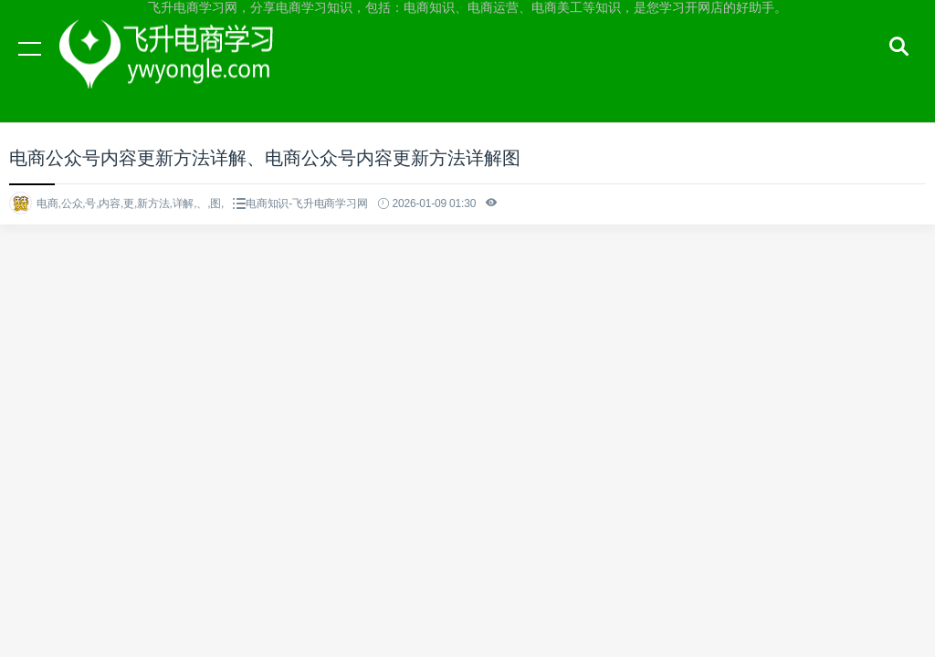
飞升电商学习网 (173, 65)
